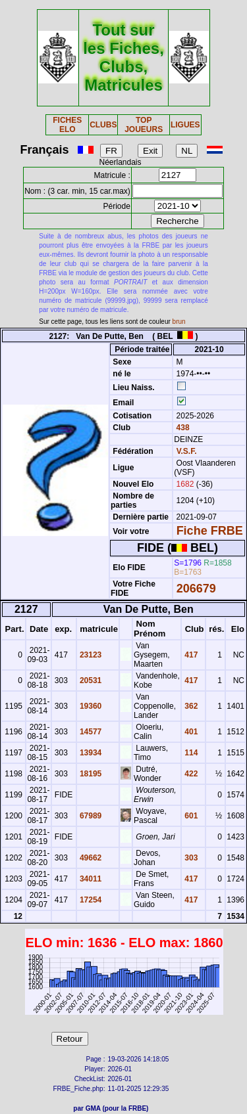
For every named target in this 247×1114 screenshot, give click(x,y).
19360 (90, 706)
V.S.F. (187, 451)
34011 (90, 878)
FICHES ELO (67, 125)
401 (190, 731)
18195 (90, 773)
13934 (90, 752)
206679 (196, 588)
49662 (90, 857)
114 (190, 752)
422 (190, 773)
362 (190, 706)
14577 (90, 731)
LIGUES (185, 124)
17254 (90, 899)
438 (181, 427)
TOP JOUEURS (143, 125)
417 (190, 654)
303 (190, 857)
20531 (90, 680)
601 (190, 815)
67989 (90, 815)
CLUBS (103, 124)
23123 (90, 654)
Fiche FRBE (210, 530)
